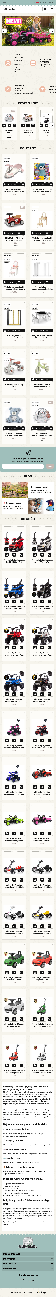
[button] (51, 2)
